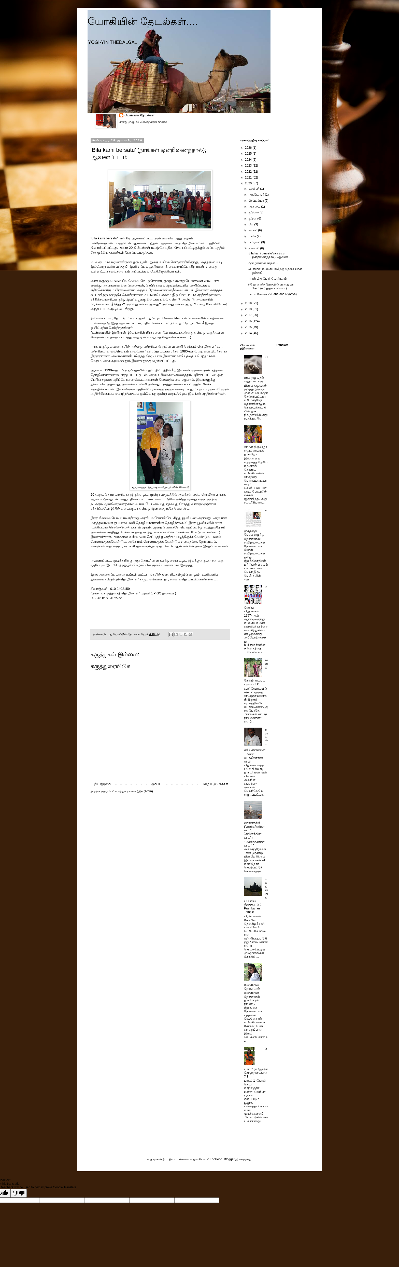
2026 (249, 147)
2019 (249, 303)
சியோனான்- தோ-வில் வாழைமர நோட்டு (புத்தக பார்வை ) (271, 286)
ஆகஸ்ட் (255, 206)
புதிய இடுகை (101, 784)
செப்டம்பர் (257, 200)
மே (251, 224)
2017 (249, 315)
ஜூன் (253, 218)
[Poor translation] (18, 1193)
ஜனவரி (254, 248)
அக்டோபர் (257, 194)
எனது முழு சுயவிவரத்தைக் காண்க (143, 122)
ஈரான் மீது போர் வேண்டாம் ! (268, 278)
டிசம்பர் (254, 188)
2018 (249, 309)
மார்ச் (253, 236)
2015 (249, 327)
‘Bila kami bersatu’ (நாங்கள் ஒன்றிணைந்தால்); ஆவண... (269, 255)
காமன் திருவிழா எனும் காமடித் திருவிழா (255, 450)
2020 (249, 183)
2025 (249, 153)
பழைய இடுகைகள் (215, 784)
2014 (249, 333)
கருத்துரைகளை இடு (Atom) (134, 791)
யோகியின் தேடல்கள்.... (143, 21)
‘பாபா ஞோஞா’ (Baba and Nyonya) (272, 294)
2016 (249, 321)
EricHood (216, 1159)
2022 (249, 171)
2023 (249, 165)
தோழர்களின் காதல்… (263, 263)
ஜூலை (254, 212)
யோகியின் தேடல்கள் (139, 115)
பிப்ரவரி (255, 242)
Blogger (229, 1159)
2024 (249, 159)
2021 (249, 177)
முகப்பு (156, 784)
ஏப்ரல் (253, 230)
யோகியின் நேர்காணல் (252, 986)
